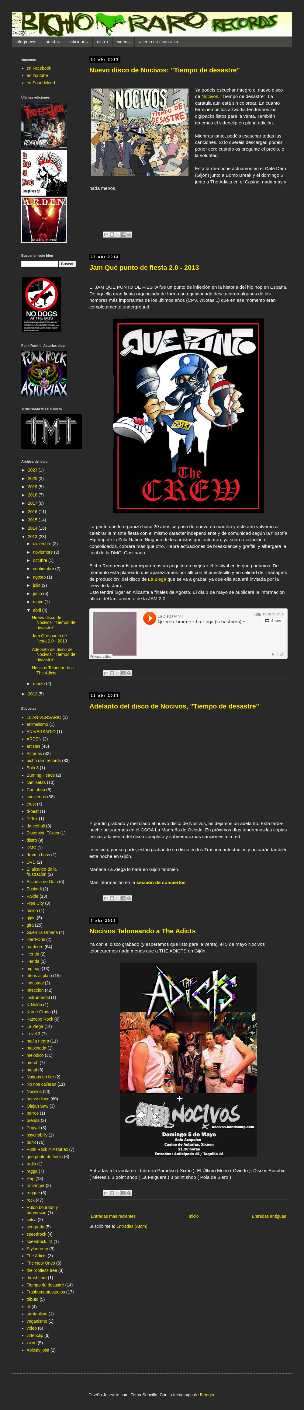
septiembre (44, 568)
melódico (35, 1055)
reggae (33, 1192)
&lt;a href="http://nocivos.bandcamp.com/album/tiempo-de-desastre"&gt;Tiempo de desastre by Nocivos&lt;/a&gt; (188, 207)
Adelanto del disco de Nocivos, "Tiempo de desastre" (174, 706)
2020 (33, 478)
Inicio (194, 1216)
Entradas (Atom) (131, 1226)
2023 (33, 470)
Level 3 (33, 1033)
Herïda (33, 961)
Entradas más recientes (113, 1216)
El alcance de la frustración (42, 872)
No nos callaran (41, 1084)
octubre (40, 560)
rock (31, 1200)
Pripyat (33, 1127)
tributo (33, 1299)
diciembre (43, 543)
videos (123, 41)
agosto (40, 577)
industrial (35, 982)
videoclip (35, 1335)
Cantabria (36, 789)
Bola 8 (33, 767)
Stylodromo (37, 1248)
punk (31, 1142)
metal (32, 1069)
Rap (31, 1178)
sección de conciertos (161, 882)
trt (28, 1306)
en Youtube (37, 75)
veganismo (37, 1321)
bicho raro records (44, 760)
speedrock (37, 1234)
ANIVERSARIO (41, 731)
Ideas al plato (39, 975)
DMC (31, 847)
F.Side (33, 896)
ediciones (78, 41)
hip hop (34, 968)
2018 (33, 495)
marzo (39, 683)
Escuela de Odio (42, 881)
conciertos (36, 796)
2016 (33, 511)
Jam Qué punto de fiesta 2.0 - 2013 (144, 267)
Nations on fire (40, 1076)
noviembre (43, 552)
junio (38, 593)
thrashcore (37, 1277)
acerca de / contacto (158, 41)
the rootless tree (42, 1270)
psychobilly (37, 1135)
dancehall (36, 825)
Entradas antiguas (269, 1216)
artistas (53, 41)
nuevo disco (38, 1098)
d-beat (33, 811)
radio (31, 1163)
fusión (32, 910)
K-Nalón (34, 1004)
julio (37, 585)
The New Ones (41, 1263)
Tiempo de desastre (45, 1285)
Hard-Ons (36, 939)
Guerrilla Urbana (42, 932)
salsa (32, 1219)
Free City (35, 903)
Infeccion (35, 990)
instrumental (38, 997)
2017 (33, 503)
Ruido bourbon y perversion (42, 1210)
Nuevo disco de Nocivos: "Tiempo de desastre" (164, 70)
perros (33, 1113)
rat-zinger (36, 1185)
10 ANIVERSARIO (44, 717)
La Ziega (157, 579)
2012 (33, 693)
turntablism (37, 1313)
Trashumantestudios (46, 1292)
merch (33, 1062)
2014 (33, 528)
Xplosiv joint (38, 1350)
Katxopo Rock (40, 1019)
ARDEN (34, 738)
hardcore (35, 946)
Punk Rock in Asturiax (47, 1149)
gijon (31, 917)
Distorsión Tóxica (43, 832)
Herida (33, 954)
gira (30, 925)
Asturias (34, 753)
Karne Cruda (39, 1011)
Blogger (207, 1394)
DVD (31, 862)
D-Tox (32, 818)
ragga (32, 1171)
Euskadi (34, 888)
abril (37, 610)
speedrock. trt (40, 1241)
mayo (38, 601)
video (32, 1328)
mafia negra (38, 1041)
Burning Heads (41, 775)
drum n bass (38, 854)
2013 (33, 536)
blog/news (26, 41)
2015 (33, 519)
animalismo (37, 724)
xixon (32, 1342)
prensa (33, 1120)
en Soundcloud (41, 82)
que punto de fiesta (45, 1156)
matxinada (37, 1048)
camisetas (36, 782)
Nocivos (210, 96)
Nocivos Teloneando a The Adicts (142, 931)
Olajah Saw (38, 1106)
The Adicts (37, 1255)
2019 (33, 486)
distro (102, 41)
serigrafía (35, 1226)
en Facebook (39, 68)
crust (31, 804)
